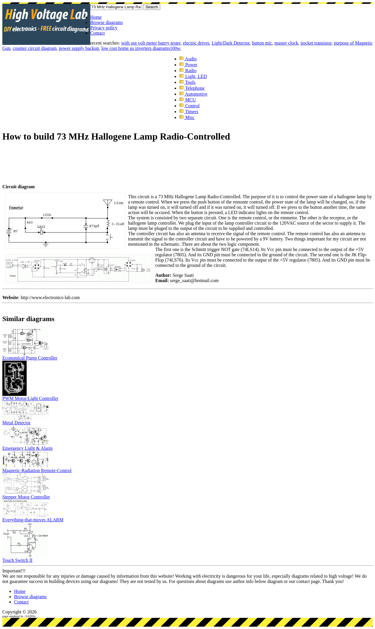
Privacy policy (103, 27)
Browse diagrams (106, 22)
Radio (187, 70)
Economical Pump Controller (29, 357)
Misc (187, 117)
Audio (188, 58)
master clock (286, 42)
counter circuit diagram (35, 48)
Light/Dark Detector (231, 42)
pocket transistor (316, 42)
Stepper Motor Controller (26, 496)
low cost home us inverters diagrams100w (140, 48)
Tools (187, 82)
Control (189, 105)
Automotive (193, 93)
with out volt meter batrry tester (150, 42)
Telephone (191, 88)
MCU (187, 99)
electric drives (196, 42)
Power (188, 64)
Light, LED (193, 76)
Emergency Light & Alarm (27, 448)
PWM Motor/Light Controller (30, 398)
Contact (97, 32)
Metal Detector (16, 422)
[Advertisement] (109, 156)
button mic (262, 42)
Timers (188, 111)
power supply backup (79, 48)
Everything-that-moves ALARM (32, 519)
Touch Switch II (17, 560)
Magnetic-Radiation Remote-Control (36, 470)
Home (96, 17)
